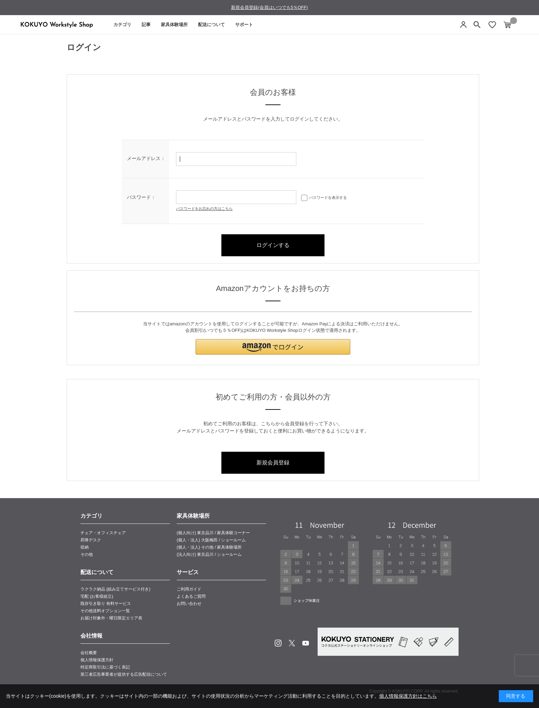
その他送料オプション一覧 (105, 610)
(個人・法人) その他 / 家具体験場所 (209, 547)
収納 (84, 547)
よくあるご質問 (191, 596)
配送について (211, 24)
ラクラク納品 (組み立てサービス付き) (115, 589)
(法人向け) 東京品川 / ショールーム (209, 554)
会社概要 (88, 652)
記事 (146, 24)
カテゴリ (122, 24)
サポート (244, 24)
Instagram (278, 643)
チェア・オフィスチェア (103, 532)
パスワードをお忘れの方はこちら (204, 208)
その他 (86, 554)
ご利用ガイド (189, 589)
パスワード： (141, 197)
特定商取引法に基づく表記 (105, 667)
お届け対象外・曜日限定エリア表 (111, 618)
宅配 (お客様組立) (96, 596)
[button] (273, 347)
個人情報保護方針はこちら (408, 696)
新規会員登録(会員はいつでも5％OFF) (269, 7)
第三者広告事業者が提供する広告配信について (123, 674)
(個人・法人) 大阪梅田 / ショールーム (211, 540)
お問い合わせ (189, 603)
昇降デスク (90, 540)
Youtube (305, 643)
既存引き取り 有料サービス (105, 603)
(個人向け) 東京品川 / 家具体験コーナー (213, 532)
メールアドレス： (146, 158)
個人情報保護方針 (96, 660)
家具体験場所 (174, 24)
